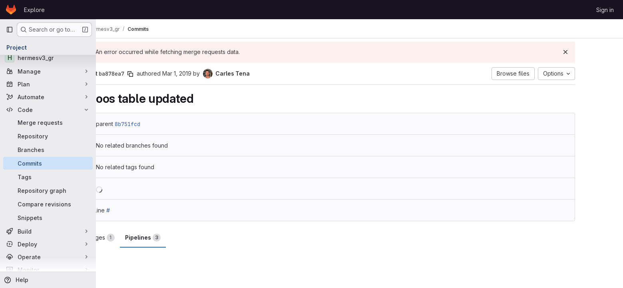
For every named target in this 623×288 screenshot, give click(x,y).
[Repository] (48, 136)
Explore (34, 9)
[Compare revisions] (48, 204)
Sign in (605, 9)
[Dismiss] (599, 52)
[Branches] (48, 149)
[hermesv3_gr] (48, 57)
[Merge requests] (48, 122)
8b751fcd (161, 124)
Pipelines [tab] (177, 238)
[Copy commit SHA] (164, 74)
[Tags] (48, 176)
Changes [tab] (132, 238)
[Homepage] (11, 9)
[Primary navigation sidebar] (9, 29)
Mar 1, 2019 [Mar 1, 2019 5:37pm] (210, 73)
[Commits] (48, 163)
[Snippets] (48, 217)
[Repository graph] (48, 190)
